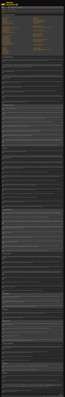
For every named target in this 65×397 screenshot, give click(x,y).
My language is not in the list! (6, 29)
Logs (18, 7)
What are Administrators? (36, 17)
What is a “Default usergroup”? (37, 22)
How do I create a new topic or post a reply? (7, 35)
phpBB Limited (25, 375)
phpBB (25, 126)
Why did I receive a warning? (5, 41)
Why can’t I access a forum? (5, 40)
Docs (15, 7)
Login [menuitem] (9, 9)
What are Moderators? (36, 18)
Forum (6, 7)
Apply (21, 7)
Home (3, 7)
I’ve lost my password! (5, 22)
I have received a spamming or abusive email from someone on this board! (42, 27)
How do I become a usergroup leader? (38, 20)
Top (3, 61)
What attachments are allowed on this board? (38, 44)
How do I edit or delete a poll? (6, 39)
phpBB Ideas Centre (39, 380)
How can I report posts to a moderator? (7, 42)
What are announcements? (5, 51)
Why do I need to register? (5, 17)
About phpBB (60, 375)
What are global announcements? (6, 50)
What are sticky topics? (5, 52)
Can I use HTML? (4, 48)
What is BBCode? (4, 47)
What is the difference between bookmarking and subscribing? (40, 39)
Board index (3, 12)
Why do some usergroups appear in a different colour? (40, 21)
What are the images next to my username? (7, 30)
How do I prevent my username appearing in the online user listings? (10, 27)
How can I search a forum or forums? (37, 33)
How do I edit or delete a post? (6, 36)
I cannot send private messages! (37, 25)
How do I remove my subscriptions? (37, 41)
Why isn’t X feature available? (36, 48)
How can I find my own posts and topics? (38, 36)
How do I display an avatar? (5, 31)
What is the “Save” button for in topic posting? (8, 43)
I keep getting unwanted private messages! (38, 26)
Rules (12, 7)
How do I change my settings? (6, 26)
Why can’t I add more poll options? (6, 38)
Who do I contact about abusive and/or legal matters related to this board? (42, 49)
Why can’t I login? (4, 20)
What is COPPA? (4, 18)
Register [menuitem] (13, 9)
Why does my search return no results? (38, 34)
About (9, 7)
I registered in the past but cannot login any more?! (8, 21)
